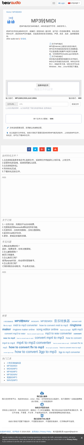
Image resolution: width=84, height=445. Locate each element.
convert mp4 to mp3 (49, 338)
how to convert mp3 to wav (35, 334)
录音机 (22, 39)
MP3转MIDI (17, 12)
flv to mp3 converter (52, 347)
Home (8, 12)
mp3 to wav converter (58, 333)
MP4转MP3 (12, 372)
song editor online (47, 329)
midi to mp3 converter (25, 325)
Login (61, 3)
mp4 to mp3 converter (34, 343)
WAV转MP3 (12, 380)
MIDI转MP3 (35, 321)
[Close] (82, 438)
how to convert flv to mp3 (26, 347)
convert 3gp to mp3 (8, 352)
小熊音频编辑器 (8, 321)
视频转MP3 (12, 377)
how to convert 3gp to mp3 (35, 352)
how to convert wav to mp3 (25, 338)
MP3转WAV (22, 321)
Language (74, 3)
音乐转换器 (62, 321)
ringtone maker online (24, 329)
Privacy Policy (45, 432)
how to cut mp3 (65, 330)
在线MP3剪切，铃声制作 (10, 432)
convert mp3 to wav (15, 333)
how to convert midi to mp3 (53, 325)
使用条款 (47, 108)
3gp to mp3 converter (69, 352)
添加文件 (75, 104)
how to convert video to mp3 (61, 343)
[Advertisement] (27, 60)
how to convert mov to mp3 (70, 348)
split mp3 (77, 329)
